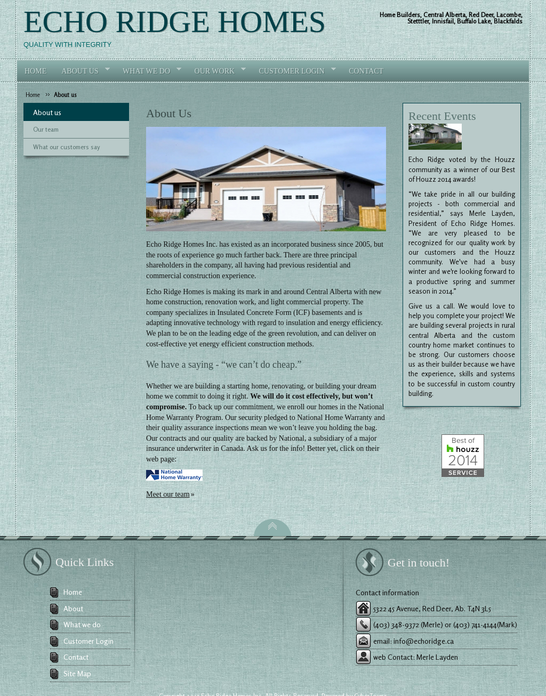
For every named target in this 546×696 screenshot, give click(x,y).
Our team (46, 129)
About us (65, 95)
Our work (216, 70)
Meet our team (168, 494)
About (73, 608)
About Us (81, 70)
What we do (148, 70)
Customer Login (88, 640)
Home (35, 71)
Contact (366, 71)
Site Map (77, 673)
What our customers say (66, 147)
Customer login (294, 70)
